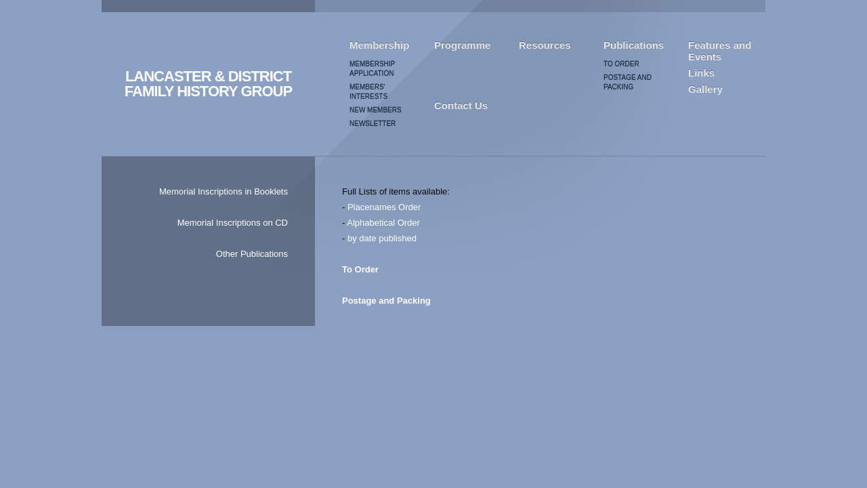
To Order (621, 64)
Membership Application (372, 68)
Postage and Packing (628, 82)
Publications (634, 45)
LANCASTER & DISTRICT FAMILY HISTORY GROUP (208, 84)
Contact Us (461, 105)
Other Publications (252, 254)
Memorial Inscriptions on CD (232, 223)
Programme (462, 45)
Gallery (705, 89)
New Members (376, 110)
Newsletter (373, 123)
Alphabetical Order (383, 223)
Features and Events (719, 50)
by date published (382, 238)
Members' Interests (368, 91)
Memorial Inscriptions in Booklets (223, 191)
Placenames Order (384, 207)
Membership (379, 45)
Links (701, 73)
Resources (545, 45)
